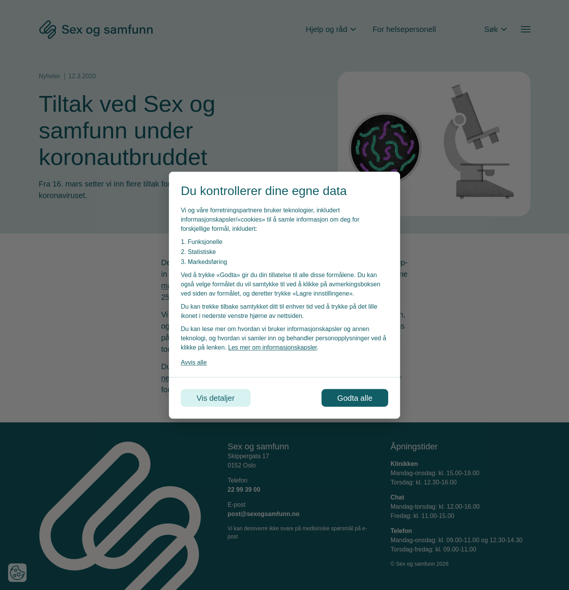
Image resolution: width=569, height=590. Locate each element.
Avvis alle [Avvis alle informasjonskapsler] (194, 362)
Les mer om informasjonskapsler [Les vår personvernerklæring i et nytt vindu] (272, 347)
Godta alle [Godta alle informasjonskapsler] (354, 397)
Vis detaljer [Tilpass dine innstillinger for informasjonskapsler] (216, 397)
